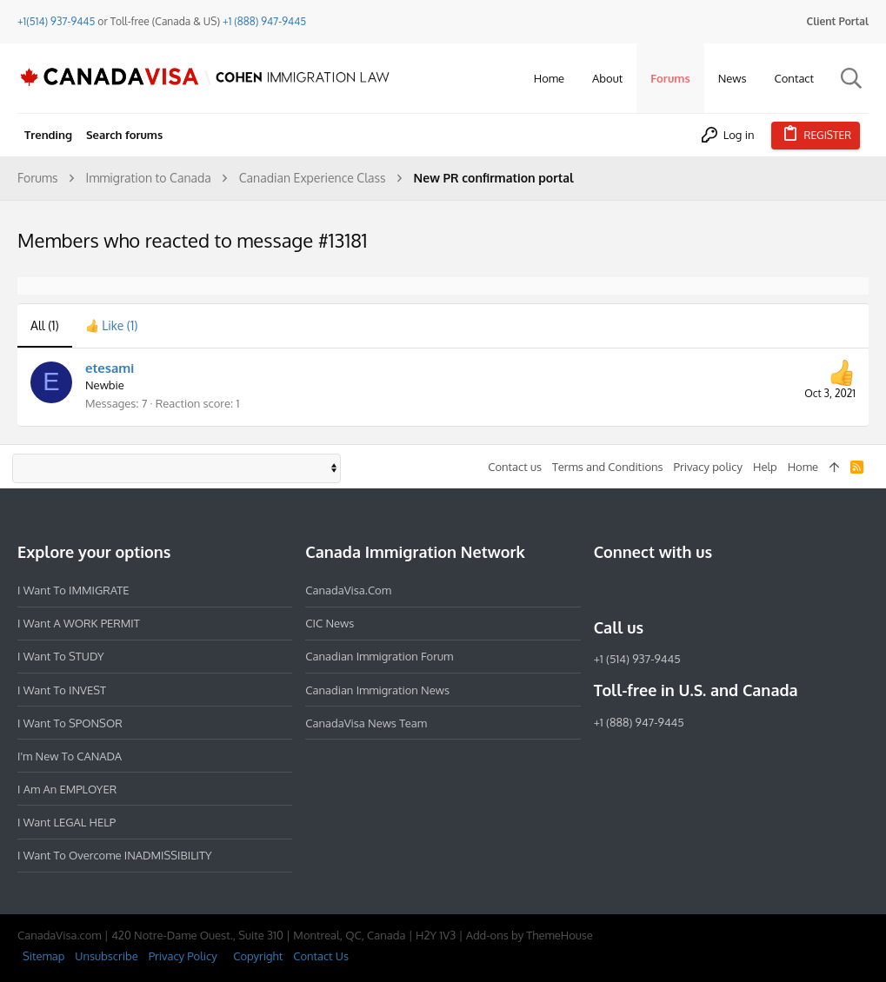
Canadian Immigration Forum (379, 656)
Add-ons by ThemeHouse (529, 935)
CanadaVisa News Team (366, 723)
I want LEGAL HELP (66, 822)
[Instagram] (635, 590)
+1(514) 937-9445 (56, 21)
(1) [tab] (44, 325)
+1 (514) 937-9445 (637, 659)
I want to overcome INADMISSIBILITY (114, 855)
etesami (109, 368)
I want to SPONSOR (70, 723)
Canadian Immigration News (377, 690)
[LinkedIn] (666, 590)
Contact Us (321, 956)
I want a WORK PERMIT (78, 623)
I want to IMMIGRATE (73, 590)
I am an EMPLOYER (67, 789)
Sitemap (43, 956)
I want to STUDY (60, 656)
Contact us (515, 467)
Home (803, 467)
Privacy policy (708, 467)
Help (765, 467)
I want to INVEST (61, 690)
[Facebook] (604, 590)
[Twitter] (698, 590)
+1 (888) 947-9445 (264, 21)
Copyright (258, 956)
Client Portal (838, 21)
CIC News (329, 623)
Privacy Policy (183, 956)
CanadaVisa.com (348, 590)
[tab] (111, 326)
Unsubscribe (106, 956)
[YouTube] (729, 590)
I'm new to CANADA (69, 756)
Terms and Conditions (607, 467)
